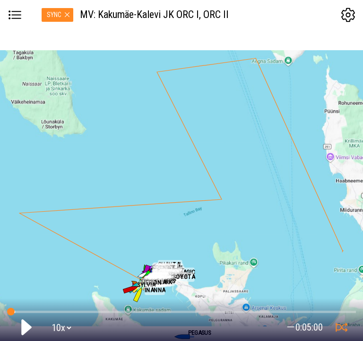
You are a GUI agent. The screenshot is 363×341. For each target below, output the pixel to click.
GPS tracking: (181, 309)
